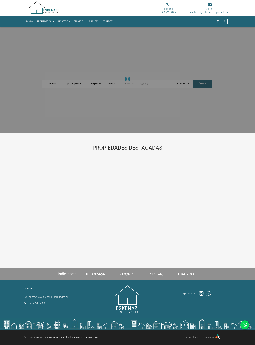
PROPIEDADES (44, 21)
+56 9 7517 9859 (36, 303)
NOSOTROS (64, 21)
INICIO (29, 21)
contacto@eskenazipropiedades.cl (48, 296)
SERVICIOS (79, 21)
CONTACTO (108, 21)
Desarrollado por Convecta (202, 337)
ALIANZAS (93, 21)
